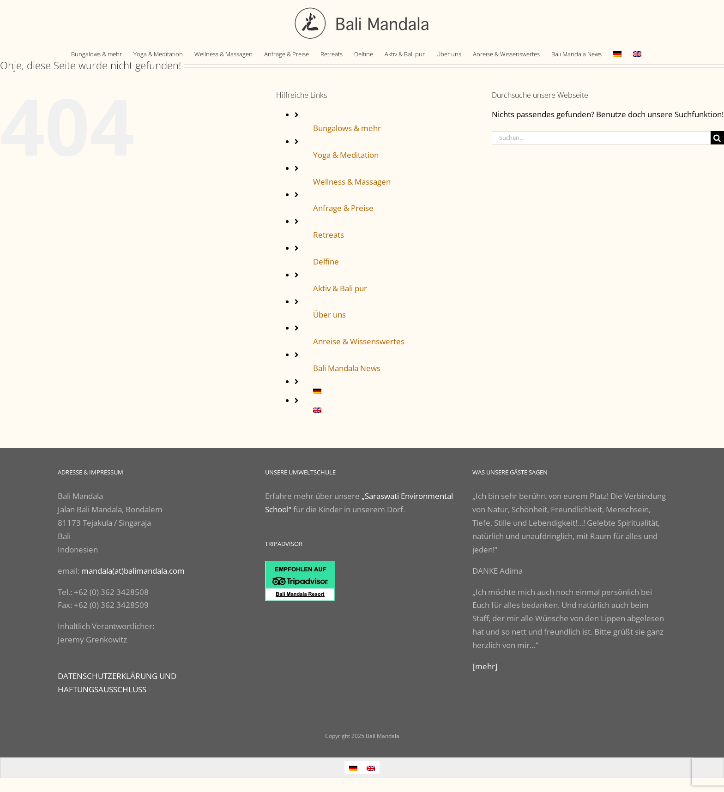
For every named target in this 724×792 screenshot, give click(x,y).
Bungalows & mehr (347, 128)
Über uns (329, 314)
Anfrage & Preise (343, 208)
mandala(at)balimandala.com (133, 570)
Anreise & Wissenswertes (358, 341)
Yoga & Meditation (346, 155)
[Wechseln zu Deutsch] (353, 767)
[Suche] (717, 137)
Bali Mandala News (346, 368)
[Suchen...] (601, 137)
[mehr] (485, 666)
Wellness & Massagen (352, 181)
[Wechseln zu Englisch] (637, 54)
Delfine (326, 261)
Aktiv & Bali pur (340, 288)
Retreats (328, 234)
